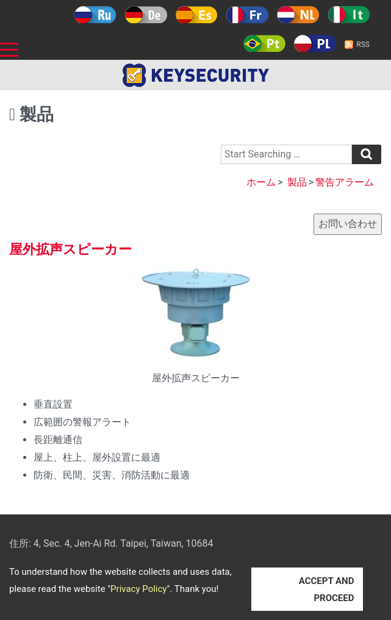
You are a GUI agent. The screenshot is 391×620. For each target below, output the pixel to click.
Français (247, 14)
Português (264, 43)
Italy (349, 14)
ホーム (261, 182)
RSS (363, 44)
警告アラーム (344, 182)
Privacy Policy (138, 588)
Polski (315, 43)
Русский (95, 14)
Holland (298, 14)
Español (197, 14)
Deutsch (146, 14)
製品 (297, 182)
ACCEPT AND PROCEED (326, 589)
